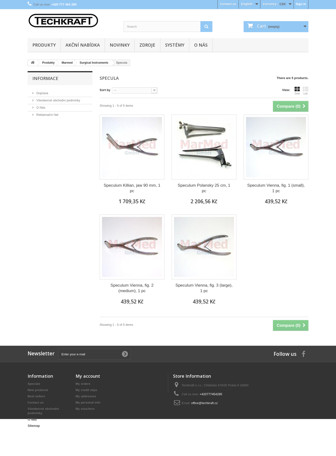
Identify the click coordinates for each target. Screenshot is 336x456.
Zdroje (147, 45)
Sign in (301, 4)
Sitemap (34, 425)
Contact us (228, 4)
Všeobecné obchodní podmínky (58, 98)
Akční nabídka (83, 45)
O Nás (201, 45)
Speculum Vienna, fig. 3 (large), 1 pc (204, 288)
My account (88, 376)
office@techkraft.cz (204, 403)
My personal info (88, 402)
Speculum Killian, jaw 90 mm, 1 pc (132, 188)
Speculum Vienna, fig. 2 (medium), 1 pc (131, 288)
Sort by (105, 90)
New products (38, 390)
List (305, 90)
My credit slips (86, 390)
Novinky (120, 45)
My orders (83, 384)
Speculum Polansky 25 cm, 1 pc (204, 188)
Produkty (44, 45)
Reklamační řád (47, 113)
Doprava (42, 91)
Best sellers (36, 396)
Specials (34, 384)
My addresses (86, 396)
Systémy (174, 45)
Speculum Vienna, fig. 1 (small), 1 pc (276, 188)
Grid (297, 90)
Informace (45, 78)
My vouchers (85, 409)
